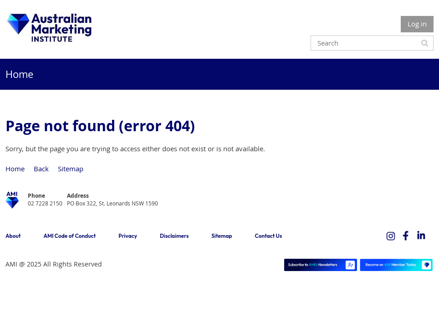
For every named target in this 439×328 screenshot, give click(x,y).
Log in (417, 23)
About (12, 235)
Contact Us (268, 235)
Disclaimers (174, 235)
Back (41, 168)
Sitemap (70, 168)
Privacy (127, 235)
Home (15, 168)
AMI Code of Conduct (69, 235)
